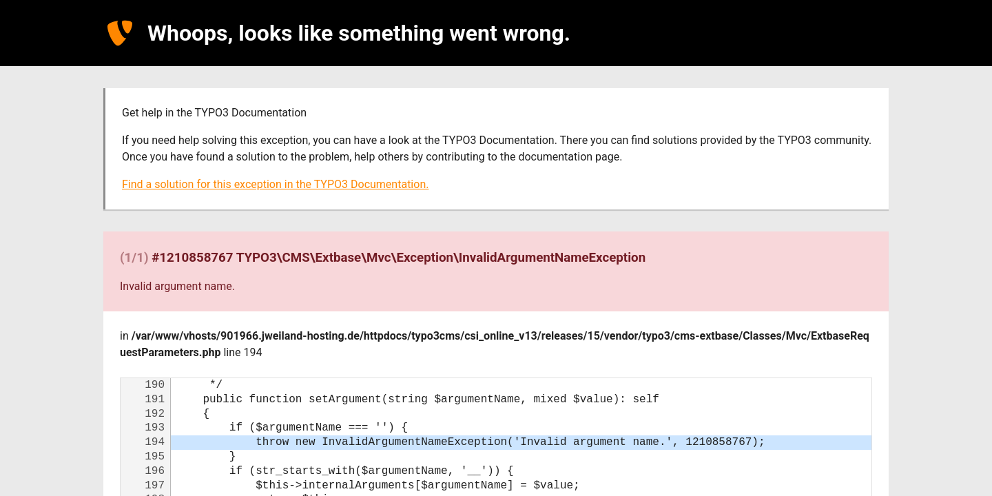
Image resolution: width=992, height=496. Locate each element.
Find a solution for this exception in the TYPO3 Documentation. (275, 184)
